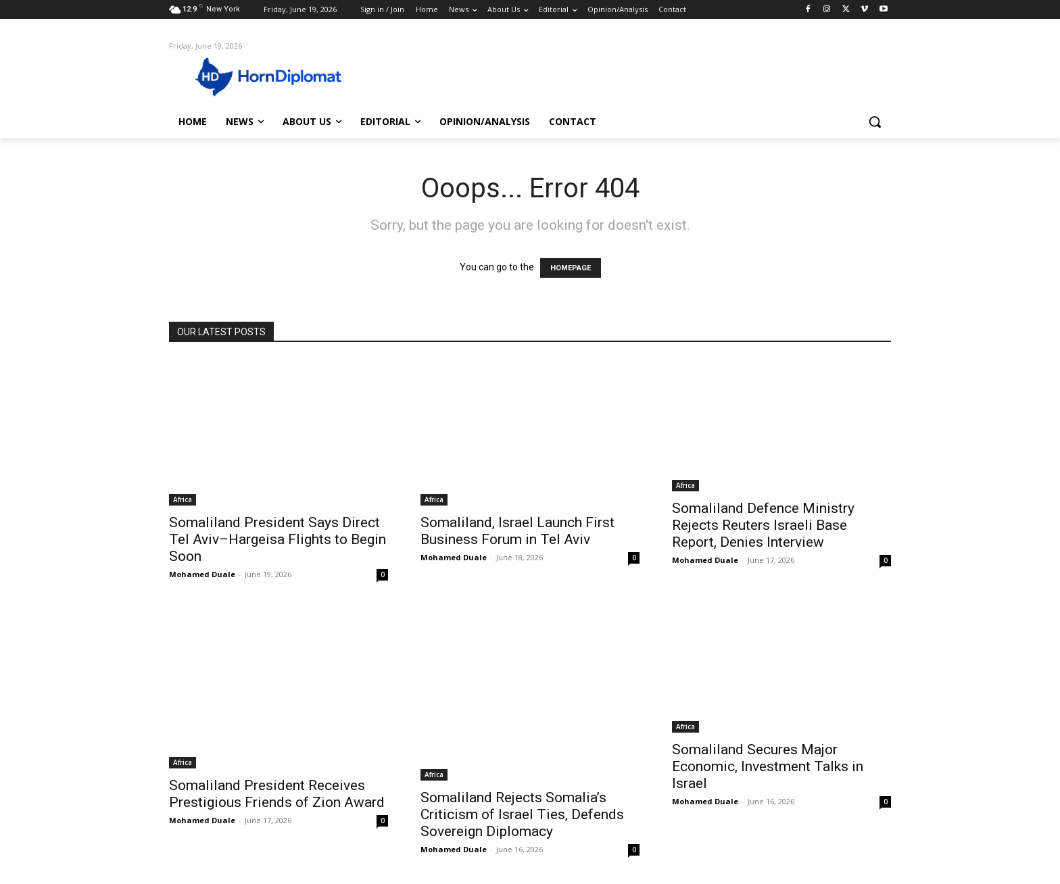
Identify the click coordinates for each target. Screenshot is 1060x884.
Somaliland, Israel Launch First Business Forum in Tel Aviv (517, 530)
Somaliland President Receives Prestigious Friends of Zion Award (277, 793)
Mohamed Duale (202, 574)
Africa (182, 499)
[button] (875, 121)
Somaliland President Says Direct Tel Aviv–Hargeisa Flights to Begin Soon (277, 539)
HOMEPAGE (570, 268)
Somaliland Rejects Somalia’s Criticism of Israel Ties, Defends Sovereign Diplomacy (522, 814)
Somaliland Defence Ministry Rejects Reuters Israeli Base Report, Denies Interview (763, 525)
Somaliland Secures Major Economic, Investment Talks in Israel (767, 766)
